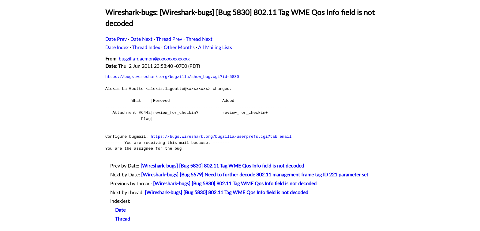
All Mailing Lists (215, 47)
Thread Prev (169, 39)
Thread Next (199, 39)
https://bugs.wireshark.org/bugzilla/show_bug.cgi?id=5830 (172, 76)
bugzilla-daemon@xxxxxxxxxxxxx (154, 58)
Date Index (117, 47)
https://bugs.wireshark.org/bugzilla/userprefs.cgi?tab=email (221, 136)
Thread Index (146, 47)
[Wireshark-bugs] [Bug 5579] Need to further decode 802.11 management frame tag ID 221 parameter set (254, 174)
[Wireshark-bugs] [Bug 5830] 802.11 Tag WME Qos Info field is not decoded (222, 166)
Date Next (141, 39)
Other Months (179, 47)
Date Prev (116, 39)
